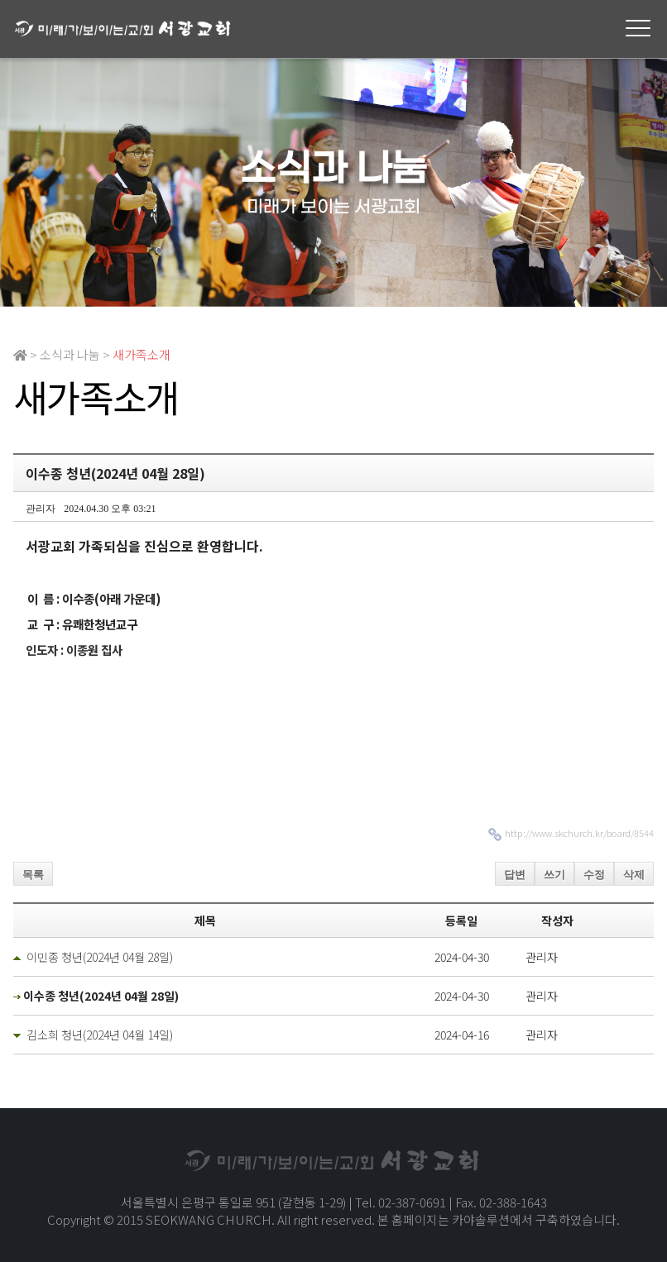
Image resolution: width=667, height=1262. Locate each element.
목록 (33, 874)
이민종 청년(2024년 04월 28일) (99, 957)
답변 (514, 874)
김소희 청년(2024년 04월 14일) (99, 1034)
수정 (594, 874)
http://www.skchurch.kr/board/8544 (579, 832)
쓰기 (554, 874)
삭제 (634, 874)
